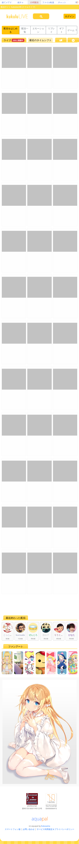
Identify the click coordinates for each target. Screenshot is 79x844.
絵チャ (21, 2)
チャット (62, 2)
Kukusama (45, 826)
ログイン (69, 16)
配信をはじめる (10, 30)
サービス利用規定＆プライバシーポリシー (55, 829)
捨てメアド (7, 2)
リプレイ (51, 30)
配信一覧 (24, 30)
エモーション (38, 30)
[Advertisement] (39, 605)
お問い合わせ (29, 829)
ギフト (61, 30)
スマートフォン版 (13, 829)
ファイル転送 (48, 2)
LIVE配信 (34, 2)
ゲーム (71, 30)
